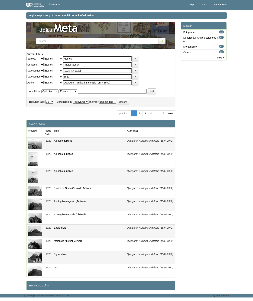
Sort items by (64, 101)
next (170, 113)
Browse (54, 4)
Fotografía (189, 32)
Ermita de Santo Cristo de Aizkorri (72, 188)
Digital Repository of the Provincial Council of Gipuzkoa (61, 15)
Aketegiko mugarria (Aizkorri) (70, 201)
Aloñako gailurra (63, 140)
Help (191, 4)
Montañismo (190, 46)
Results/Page (37, 101)
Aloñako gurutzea (63, 154)
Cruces (187, 52)
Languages (220, 4)
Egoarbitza (60, 227)
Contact (203, 4)
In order (94, 101)
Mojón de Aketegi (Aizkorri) (68, 241)
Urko (56, 267)
